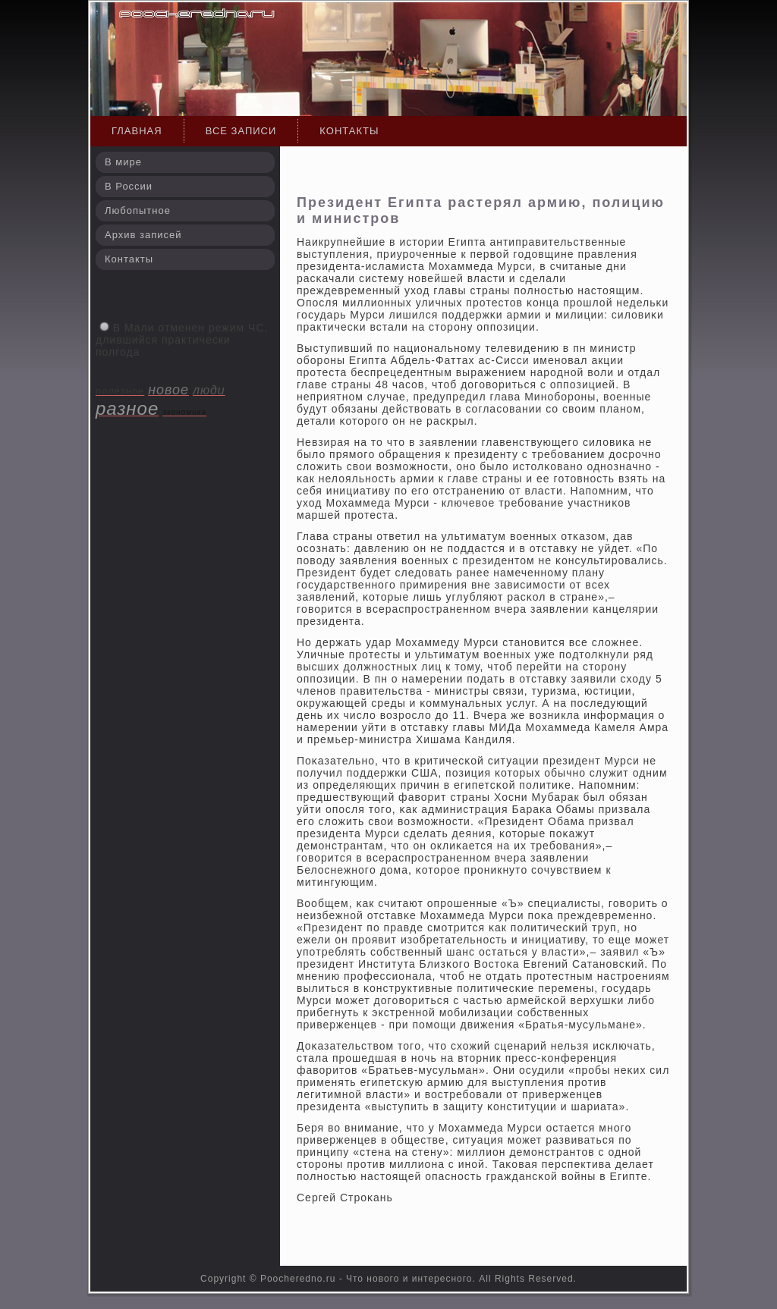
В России (129, 186)
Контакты (349, 131)
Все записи (241, 131)
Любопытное (138, 210)
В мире (123, 162)
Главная (137, 131)
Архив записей (143, 234)
